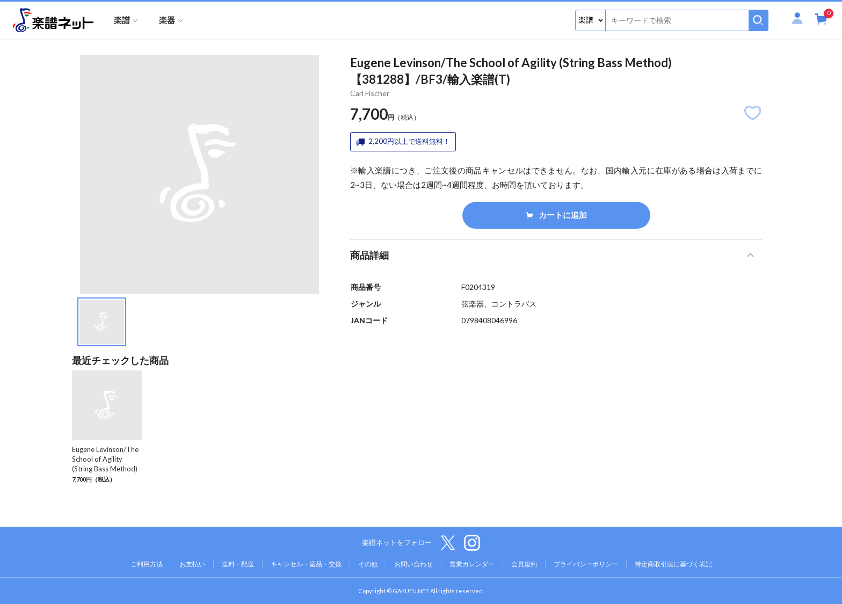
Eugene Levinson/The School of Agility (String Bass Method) (105, 459)
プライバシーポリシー (586, 564)
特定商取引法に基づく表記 (673, 564)
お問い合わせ (413, 564)
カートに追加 (556, 215)
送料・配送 (238, 564)
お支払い (192, 564)
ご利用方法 (146, 564)
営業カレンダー (472, 564)
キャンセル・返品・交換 (306, 564)
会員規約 (524, 564)
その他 (368, 564)
